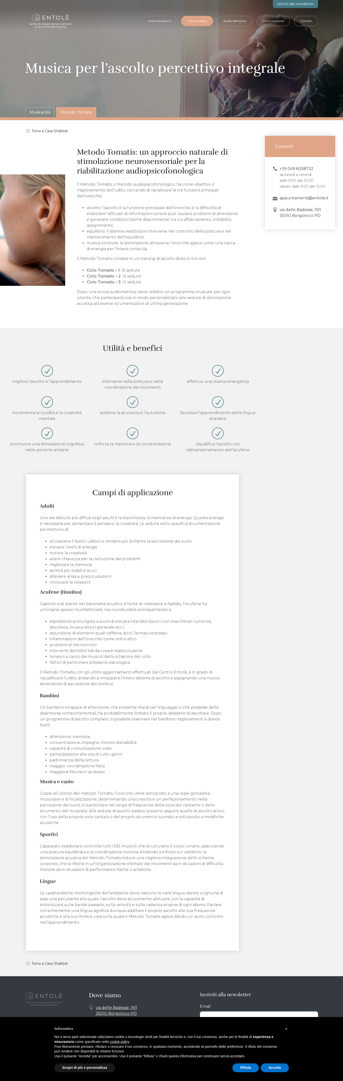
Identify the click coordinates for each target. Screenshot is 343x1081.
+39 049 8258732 (296, 168)
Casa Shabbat (197, 21)
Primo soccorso (273, 21)
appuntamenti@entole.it (304, 198)
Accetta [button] (275, 1068)
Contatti (306, 21)
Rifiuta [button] (245, 1068)
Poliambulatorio (159, 21)
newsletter (295, 4)
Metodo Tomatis (76, 112)
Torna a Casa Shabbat (49, 131)
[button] (286, 1029)
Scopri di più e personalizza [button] (84, 1068)
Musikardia (39, 112)
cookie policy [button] (119, 1042)
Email (205, 1006)
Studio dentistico (234, 21)
